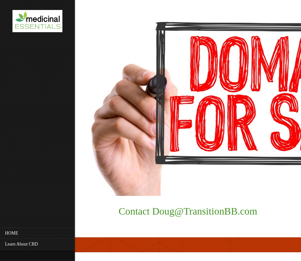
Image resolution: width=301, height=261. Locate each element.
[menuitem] (37, 233)
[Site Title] (37, 22)
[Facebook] (101, 12)
